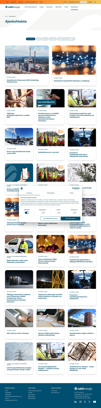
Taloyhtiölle (13, 2)
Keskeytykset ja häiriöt (74, 2)
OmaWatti (83, 2)
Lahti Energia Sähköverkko (31, 2)
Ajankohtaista (74, 7)
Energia (41, 7)
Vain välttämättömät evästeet (50, 218)
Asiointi (65, 2)
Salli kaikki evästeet (71, 218)
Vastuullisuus (49, 7)
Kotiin (7, 2)
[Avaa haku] (95, 2)
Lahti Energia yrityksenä (31, 7)
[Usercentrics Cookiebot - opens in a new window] (74, 188)
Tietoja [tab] (71, 193)
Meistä (41, 2)
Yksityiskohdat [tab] (50, 193)
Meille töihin (58, 7)
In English (90, 2)
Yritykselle (20, 2)
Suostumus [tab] (29, 193)
